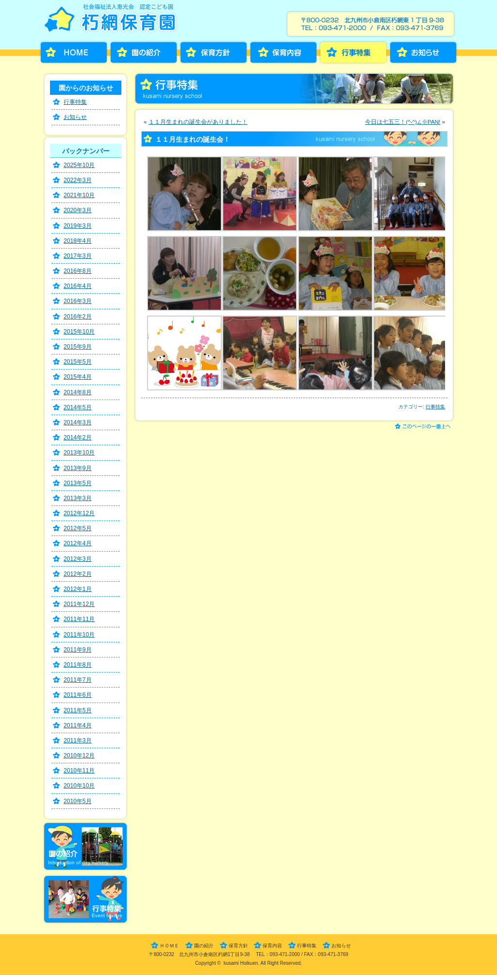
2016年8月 (78, 271)
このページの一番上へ (424, 427)
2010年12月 (79, 755)
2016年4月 (78, 286)
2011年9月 (78, 649)
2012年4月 (78, 543)
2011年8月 (78, 664)
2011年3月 (78, 740)
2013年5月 (78, 483)
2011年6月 (78, 694)
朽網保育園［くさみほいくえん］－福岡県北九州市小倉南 (112, 21)
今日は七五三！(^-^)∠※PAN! (402, 121)
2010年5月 (78, 801)
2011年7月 (78, 679)
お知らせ (423, 52)
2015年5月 (78, 361)
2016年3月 (78, 301)
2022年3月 (78, 180)
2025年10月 (79, 165)
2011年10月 (79, 634)
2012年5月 (78, 528)
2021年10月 (79, 195)
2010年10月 (79, 785)
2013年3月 (78, 498)
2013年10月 (79, 452)
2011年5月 (78, 710)
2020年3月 (78, 210)
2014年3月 (78, 422)
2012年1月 (78, 589)
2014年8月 (78, 392)
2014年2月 (78, 437)
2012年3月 (78, 558)
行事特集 (353, 52)
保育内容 (283, 52)
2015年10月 (79, 331)
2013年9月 (78, 468)
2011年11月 (79, 619)
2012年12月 (79, 513)
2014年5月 (78, 407)
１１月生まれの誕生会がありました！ (198, 121)
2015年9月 (78, 346)
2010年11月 (79, 770)
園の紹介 (144, 52)
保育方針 (213, 52)
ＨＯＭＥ (169, 945)
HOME (74, 52)
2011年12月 (79, 604)
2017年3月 (78, 255)
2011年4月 (78, 725)
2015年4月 (78, 376)
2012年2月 (78, 574)
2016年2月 (78, 316)
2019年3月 (78, 225)
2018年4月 (78, 240)
